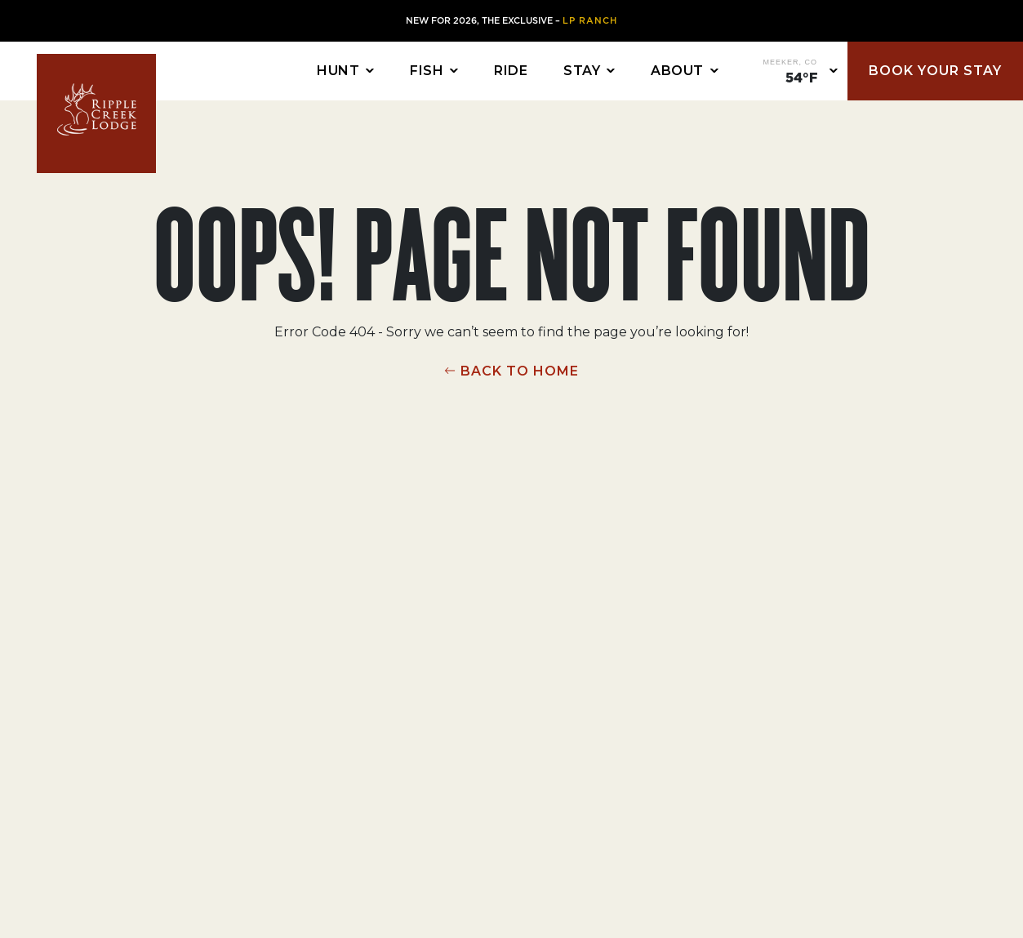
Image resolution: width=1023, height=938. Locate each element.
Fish (426, 70)
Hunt (338, 70)
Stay (581, 70)
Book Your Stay (935, 70)
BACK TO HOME (519, 371)
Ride (510, 70)
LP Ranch (590, 20)
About (677, 70)
